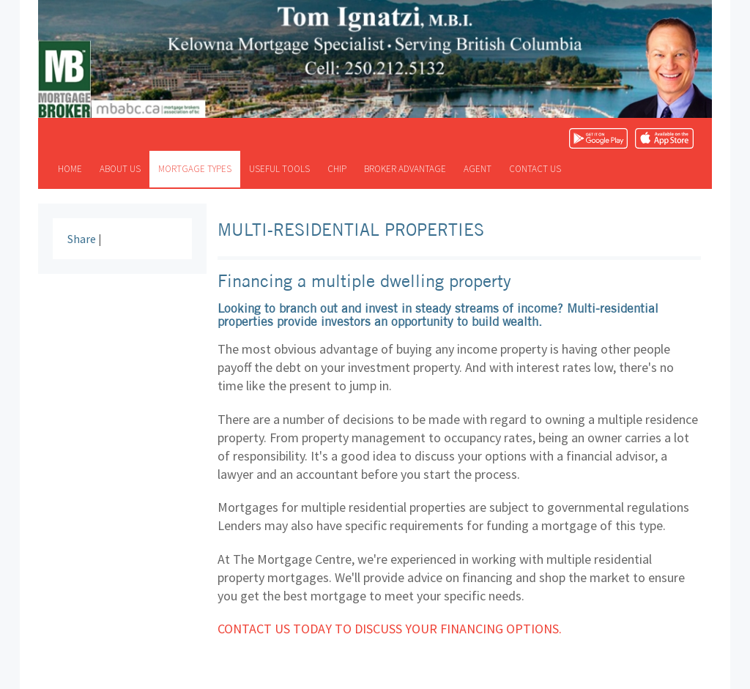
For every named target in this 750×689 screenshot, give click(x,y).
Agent (477, 169)
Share (81, 238)
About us (120, 169)
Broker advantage (405, 169)
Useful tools (279, 169)
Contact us (535, 169)
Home (70, 169)
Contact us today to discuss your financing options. (390, 628)
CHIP (336, 169)
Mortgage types (194, 169)
